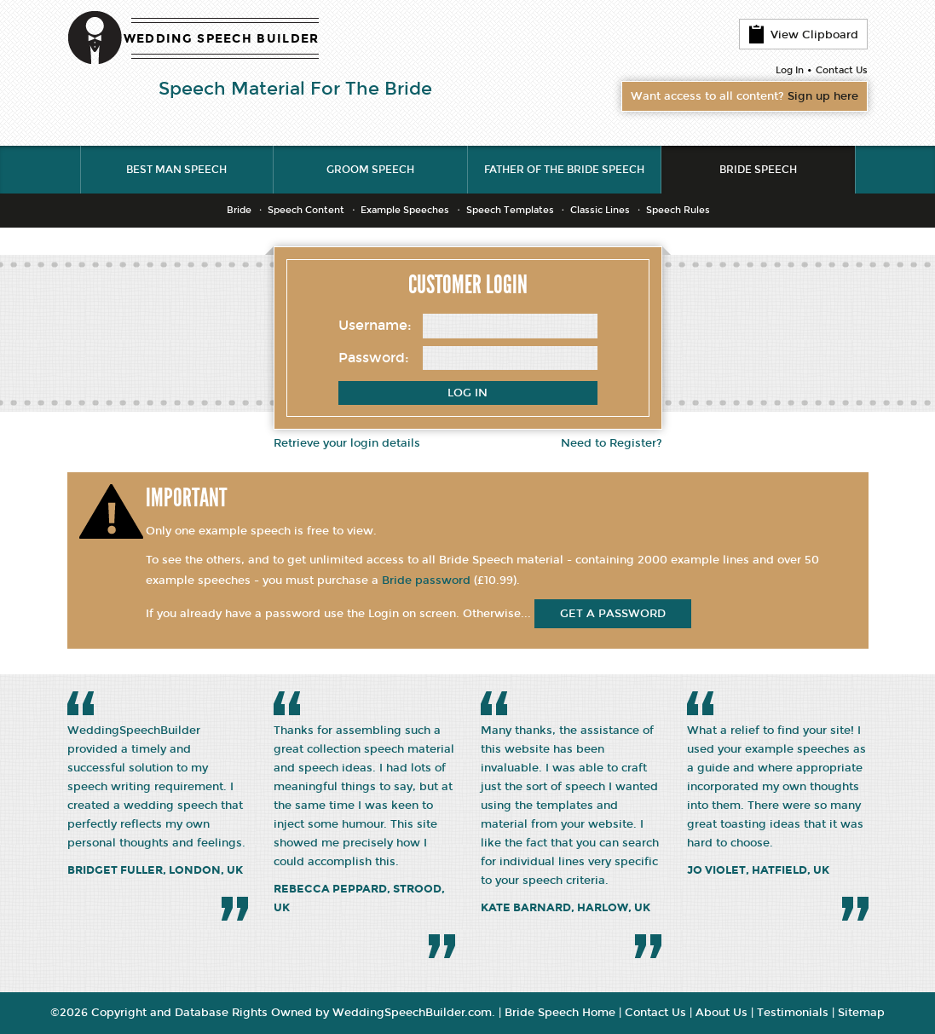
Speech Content (306, 210)
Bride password (426, 580)
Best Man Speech (176, 170)
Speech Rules (678, 210)
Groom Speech (370, 170)
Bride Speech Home (560, 1013)
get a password (613, 614)
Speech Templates (510, 210)
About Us (721, 1013)
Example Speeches (405, 210)
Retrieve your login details (347, 443)
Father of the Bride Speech (564, 170)
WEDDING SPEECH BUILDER (222, 39)
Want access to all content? (744, 96)
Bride (239, 210)
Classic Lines (600, 210)
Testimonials (792, 1013)
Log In (790, 70)
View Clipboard (803, 34)
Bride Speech (758, 170)
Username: (375, 325)
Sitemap (861, 1013)
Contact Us (842, 70)
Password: (373, 357)
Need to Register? (611, 443)
